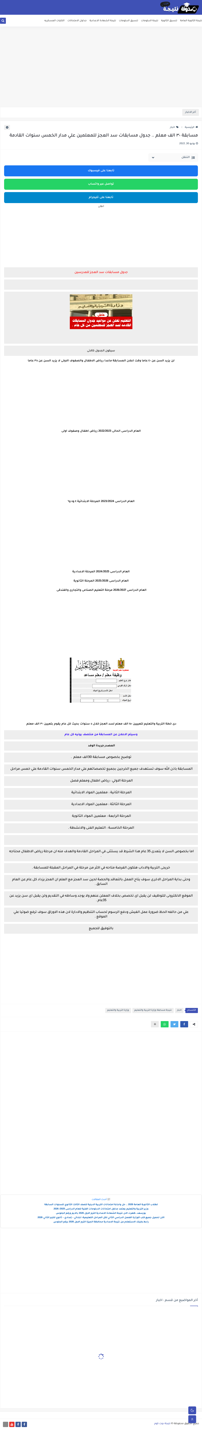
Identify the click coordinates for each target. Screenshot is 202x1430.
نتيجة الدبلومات (149, 20)
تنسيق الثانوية (169, 20)
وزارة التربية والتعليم (118, 1010)
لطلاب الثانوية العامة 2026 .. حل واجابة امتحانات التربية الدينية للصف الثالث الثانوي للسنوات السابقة (101, 1205)
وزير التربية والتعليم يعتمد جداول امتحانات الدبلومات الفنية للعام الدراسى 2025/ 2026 (101, 1209)
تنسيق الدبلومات (128, 20)
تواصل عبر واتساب (101, 184)
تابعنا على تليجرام (101, 197)
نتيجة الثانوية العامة (191, 20)
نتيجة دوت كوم (162, 1423)
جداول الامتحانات (77, 20)
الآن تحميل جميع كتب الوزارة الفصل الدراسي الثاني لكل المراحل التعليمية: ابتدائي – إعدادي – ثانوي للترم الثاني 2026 (101, 1218)
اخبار (174, 127)
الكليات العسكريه (54, 20)
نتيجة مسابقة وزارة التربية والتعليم (153, 1010)
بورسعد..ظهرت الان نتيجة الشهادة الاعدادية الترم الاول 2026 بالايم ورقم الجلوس (101, 1213)
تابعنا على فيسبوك (101, 170)
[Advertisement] (101, 76)
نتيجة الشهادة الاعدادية (103, 20)
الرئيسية (191, 127)
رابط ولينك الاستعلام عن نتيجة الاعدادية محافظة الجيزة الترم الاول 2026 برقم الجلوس (101, 1222)
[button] (184, 1024)
